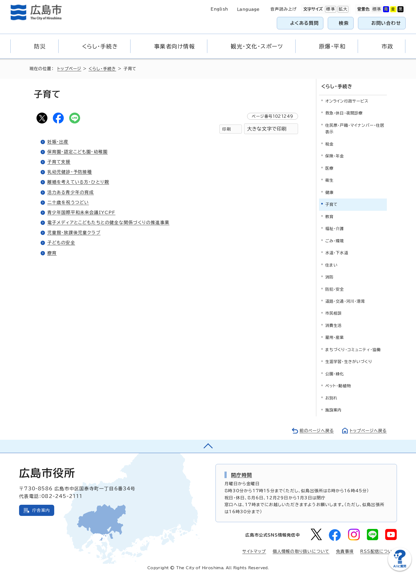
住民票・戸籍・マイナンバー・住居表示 (354, 128)
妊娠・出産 (58, 142)
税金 (329, 143)
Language (248, 9)
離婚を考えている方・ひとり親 (78, 182)
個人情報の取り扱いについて (301, 551)
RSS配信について (378, 551)
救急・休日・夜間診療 (344, 113)
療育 (52, 253)
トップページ (69, 69)
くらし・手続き (103, 69)
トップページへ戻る (368, 430)
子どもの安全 (61, 242)
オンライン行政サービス (347, 101)
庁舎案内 (41, 510)
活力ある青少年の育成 (70, 192)
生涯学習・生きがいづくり (348, 361)
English (219, 9)
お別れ (331, 398)
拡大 (342, 9)
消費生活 (333, 325)
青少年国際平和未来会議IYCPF (81, 212)
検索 (344, 23)
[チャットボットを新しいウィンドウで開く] (399, 570)
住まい (331, 264)
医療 (329, 168)
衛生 (329, 180)
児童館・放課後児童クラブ (74, 232)
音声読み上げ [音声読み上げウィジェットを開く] (283, 9)
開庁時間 (241, 474)
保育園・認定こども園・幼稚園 (77, 152)
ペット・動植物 (338, 385)
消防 (329, 277)
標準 (330, 9)
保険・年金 (334, 156)
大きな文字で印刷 (267, 128)
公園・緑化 (334, 373)
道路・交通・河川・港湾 (345, 301)
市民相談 (333, 313)
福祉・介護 (334, 228)
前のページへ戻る (315, 430)
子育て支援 (59, 162)
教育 (329, 216)
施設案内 (333, 410)
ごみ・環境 (334, 240)
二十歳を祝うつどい (68, 202)
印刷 (226, 129)
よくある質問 (304, 23)
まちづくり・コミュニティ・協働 (353, 349)
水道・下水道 (336, 252)
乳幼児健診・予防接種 (69, 172)
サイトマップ (254, 551)
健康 (329, 192)
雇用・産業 (334, 337)
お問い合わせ (386, 23)
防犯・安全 (334, 289)
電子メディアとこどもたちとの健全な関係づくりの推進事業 (108, 222)
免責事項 (345, 551)
